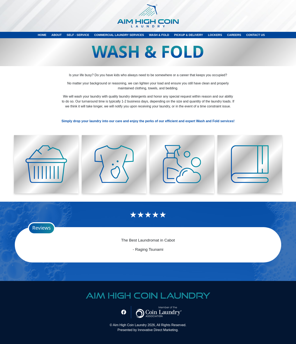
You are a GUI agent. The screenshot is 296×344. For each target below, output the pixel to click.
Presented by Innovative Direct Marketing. (147, 330)
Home (42, 35)
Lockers (215, 35)
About (56, 35)
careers (234, 35)
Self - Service (78, 35)
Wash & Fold (159, 35)
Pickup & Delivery (188, 35)
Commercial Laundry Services (119, 35)
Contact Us (255, 35)
